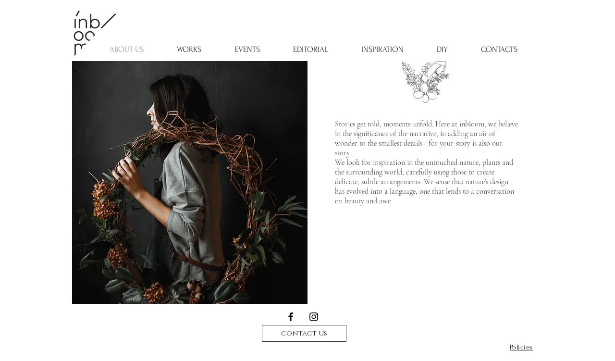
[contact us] (304, 333)
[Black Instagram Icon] (314, 317)
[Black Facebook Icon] (290, 317)
